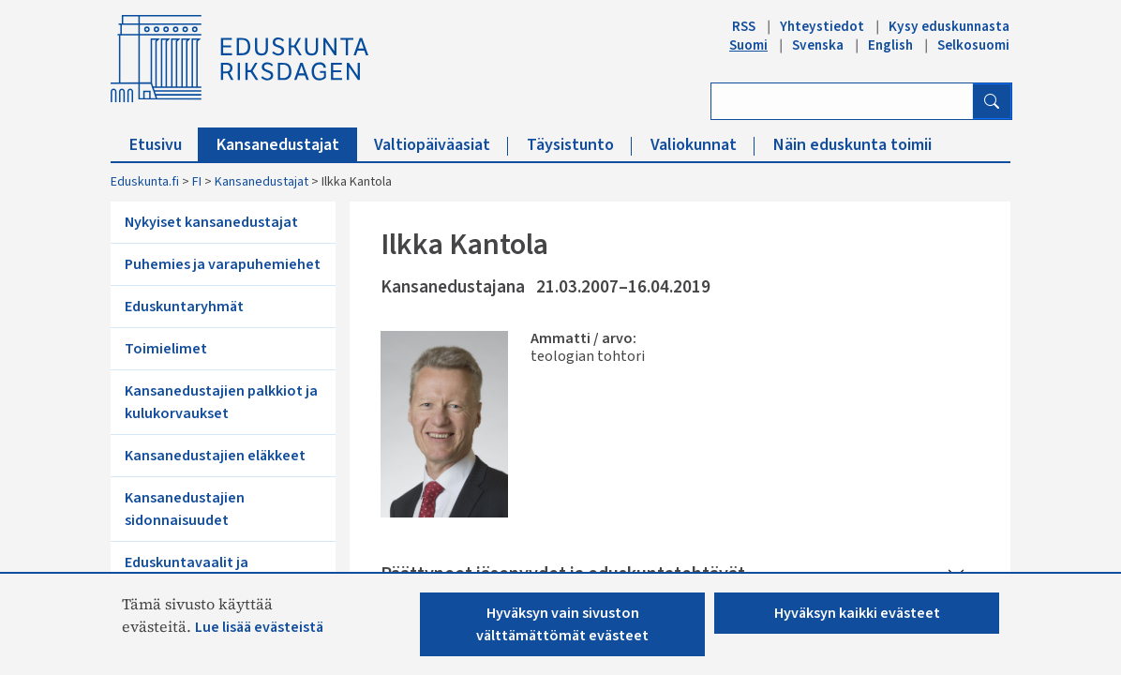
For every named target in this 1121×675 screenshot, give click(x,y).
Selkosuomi (973, 45)
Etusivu (164, 145)
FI (197, 181)
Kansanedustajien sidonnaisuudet (185, 509)
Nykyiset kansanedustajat (211, 222)
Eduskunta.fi (145, 181)
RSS (743, 26)
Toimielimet (166, 348)
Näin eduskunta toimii (852, 145)
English (890, 45)
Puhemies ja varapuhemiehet (223, 264)
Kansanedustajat (287, 145)
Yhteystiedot (822, 26)
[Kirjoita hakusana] (842, 101)
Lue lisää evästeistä (259, 627)
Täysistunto (579, 145)
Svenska (818, 45)
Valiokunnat (702, 145)
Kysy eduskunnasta (949, 26)
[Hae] (991, 101)
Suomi (748, 45)
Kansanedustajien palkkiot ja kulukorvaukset (221, 402)
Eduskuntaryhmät (184, 306)
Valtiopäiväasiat (441, 145)
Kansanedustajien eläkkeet (215, 455)
